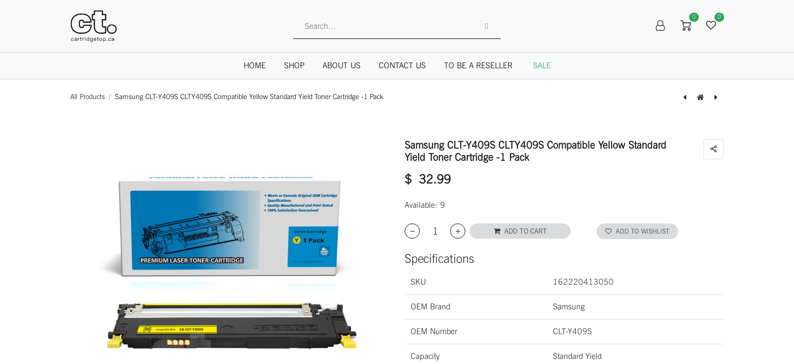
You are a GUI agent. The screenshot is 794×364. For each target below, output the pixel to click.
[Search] (486, 25)
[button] (520, 231)
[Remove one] (412, 231)
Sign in (660, 25)
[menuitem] (255, 66)
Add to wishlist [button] (637, 231)
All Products (87, 97)
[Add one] (457, 231)
